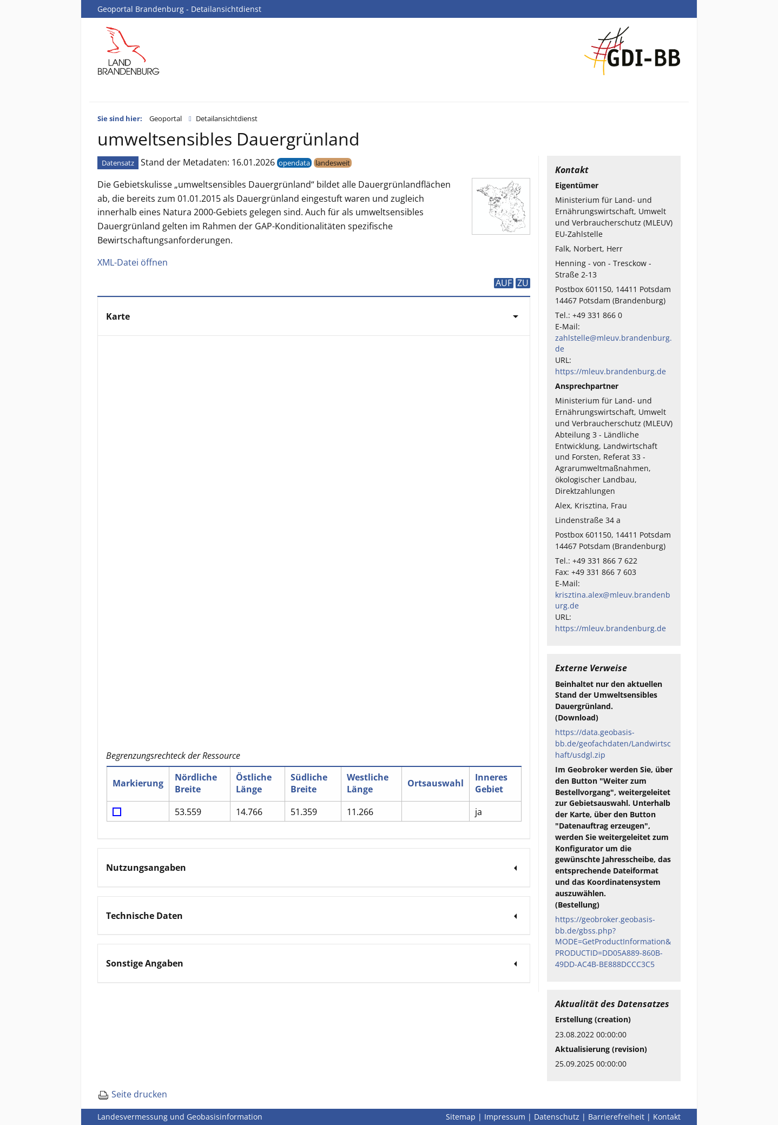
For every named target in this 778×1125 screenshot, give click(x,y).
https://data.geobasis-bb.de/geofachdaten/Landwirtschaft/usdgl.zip (613, 743)
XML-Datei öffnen (132, 262)
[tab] (313, 316)
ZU (523, 283)
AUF (504, 283)
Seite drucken (132, 1094)
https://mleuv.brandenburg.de (610, 371)
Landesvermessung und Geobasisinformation (179, 1116)
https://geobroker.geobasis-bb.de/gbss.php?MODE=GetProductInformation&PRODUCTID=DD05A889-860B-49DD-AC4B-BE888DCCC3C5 (613, 941)
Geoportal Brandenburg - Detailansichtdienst (179, 9)
